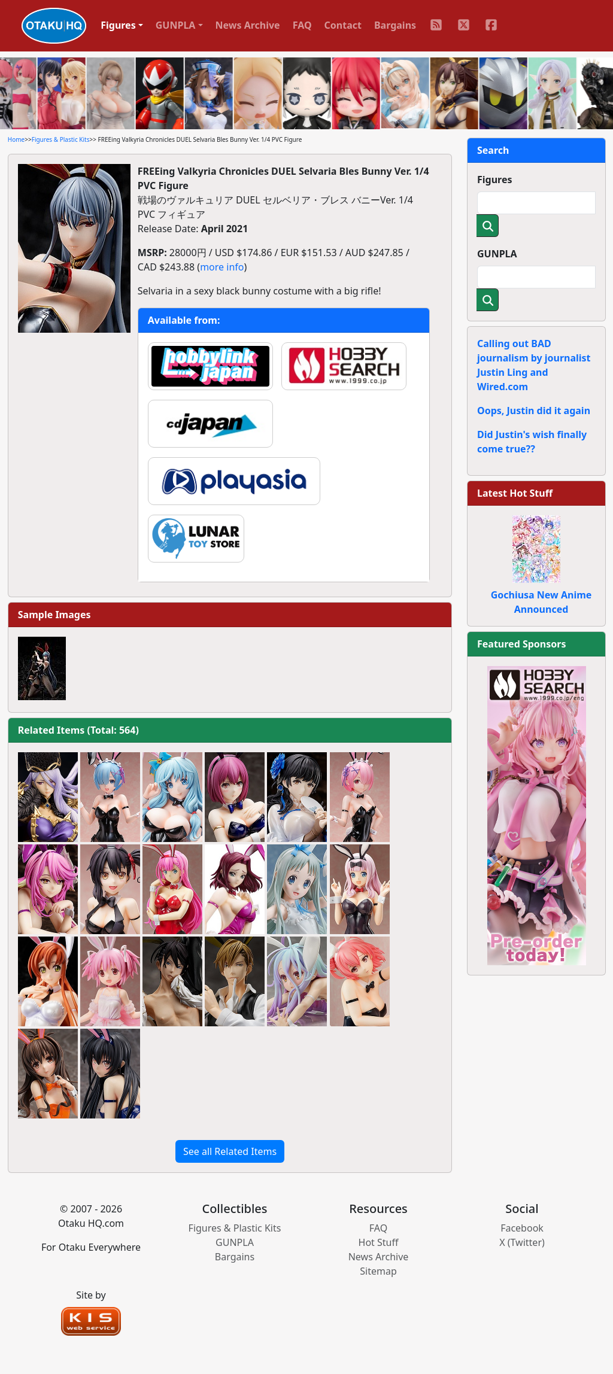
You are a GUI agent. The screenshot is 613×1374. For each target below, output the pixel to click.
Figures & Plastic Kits (61, 139)
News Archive (248, 25)
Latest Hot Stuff (515, 493)
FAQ (302, 25)
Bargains (395, 25)
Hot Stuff (379, 1242)
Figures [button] (118, 25)
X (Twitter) (522, 1242)
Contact (343, 25)
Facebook (522, 1228)
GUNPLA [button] (176, 25)
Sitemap (378, 1271)
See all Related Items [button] (230, 1151)
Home (16, 139)
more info (222, 266)
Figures (494, 179)
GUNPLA (497, 253)
